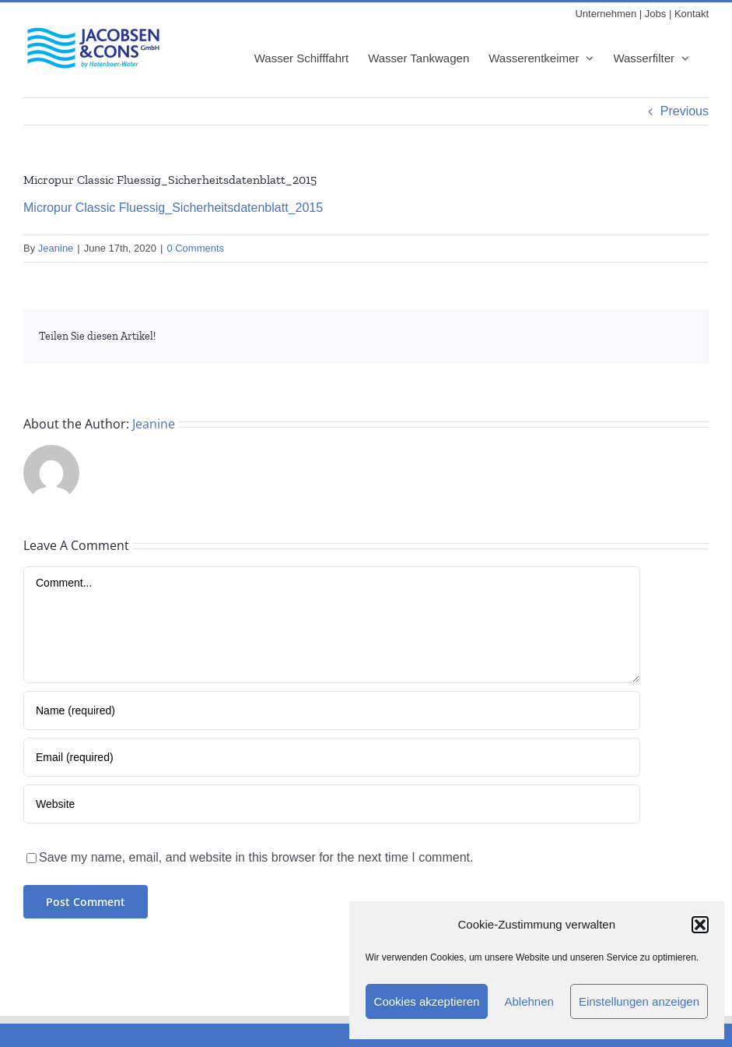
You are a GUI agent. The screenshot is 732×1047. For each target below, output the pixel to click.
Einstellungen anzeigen (639, 1001)
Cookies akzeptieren (427, 1001)
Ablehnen (528, 1001)
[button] (700, 924)
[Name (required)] (331, 710)
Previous (684, 111)
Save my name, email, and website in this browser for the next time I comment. (256, 857)
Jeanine (56, 248)
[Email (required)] (331, 757)
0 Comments (195, 248)
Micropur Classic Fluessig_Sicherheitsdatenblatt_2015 (173, 207)
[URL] (331, 803)
